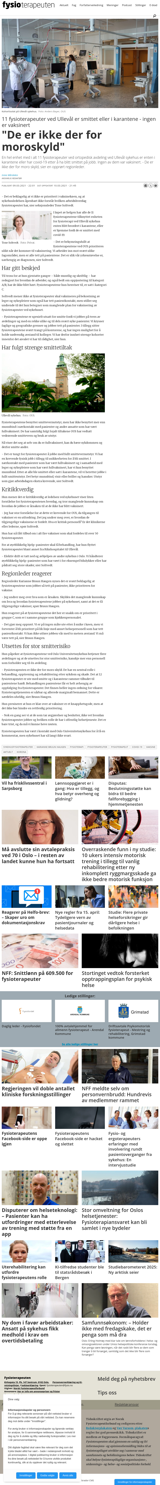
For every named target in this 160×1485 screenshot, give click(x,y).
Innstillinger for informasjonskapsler (135, 1482)
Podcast (127, 5)
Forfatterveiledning (91, 5)
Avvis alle (68, 1475)
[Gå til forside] (28, 5)
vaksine (150, 746)
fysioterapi (76, 746)
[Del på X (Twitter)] (150, 185)
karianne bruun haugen (51, 746)
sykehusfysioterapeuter (18, 746)
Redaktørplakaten (99, 1428)
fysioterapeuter (97, 746)
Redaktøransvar (127, 1404)
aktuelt (8, 751)
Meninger (113, 5)
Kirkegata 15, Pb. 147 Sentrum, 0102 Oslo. (26, 1382)
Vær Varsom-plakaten (132, 1428)
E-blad (153, 5)
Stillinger (140, 5)
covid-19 (137, 746)
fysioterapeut (119, 746)
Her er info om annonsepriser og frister (38, 1391)
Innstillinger (26, 1475)
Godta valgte (47, 1475)
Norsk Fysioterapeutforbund (29, 1388)
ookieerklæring (30, 1385)
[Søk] (154, 15)
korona (21, 751)
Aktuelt (64, 5)
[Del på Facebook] (145, 185)
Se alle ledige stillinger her (80, 1044)
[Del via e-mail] (155, 185)
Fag (74, 5)
